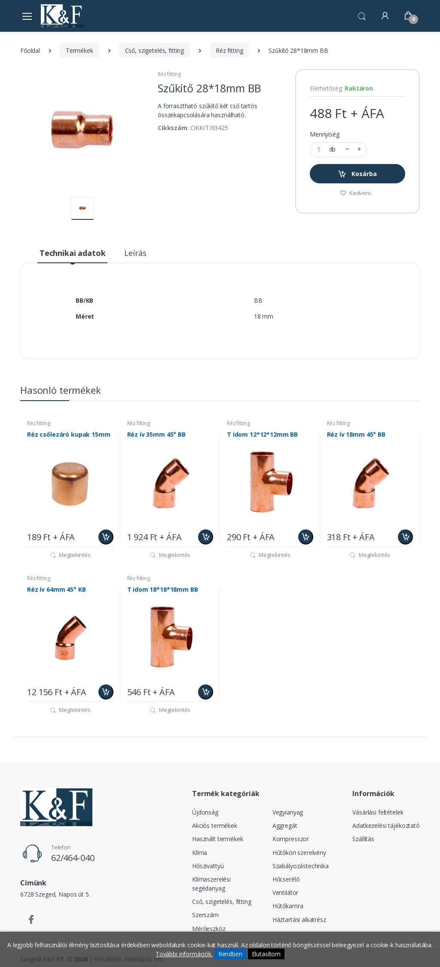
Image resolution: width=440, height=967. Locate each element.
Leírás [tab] (135, 253)
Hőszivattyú (207, 866)
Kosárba (357, 174)
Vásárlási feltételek (377, 812)
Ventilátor (285, 892)
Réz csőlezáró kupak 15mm (68, 434)
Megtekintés (70, 555)
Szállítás (363, 839)
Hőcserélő (285, 879)
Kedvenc (356, 193)
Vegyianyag (287, 812)
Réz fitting (229, 50)
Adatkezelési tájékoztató (386, 825)
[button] (362, 15)
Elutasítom (266, 954)
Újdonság (205, 812)
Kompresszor (290, 839)
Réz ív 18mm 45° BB (356, 434)
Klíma (199, 852)
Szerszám (205, 915)
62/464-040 (73, 858)
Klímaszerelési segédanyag (211, 883)
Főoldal (30, 50)
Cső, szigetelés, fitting (154, 50)
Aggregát (284, 825)
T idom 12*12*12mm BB (262, 434)
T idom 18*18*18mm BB (162, 589)
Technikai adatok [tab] (73, 253)
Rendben (230, 954)
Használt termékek (217, 839)
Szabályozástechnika (300, 866)
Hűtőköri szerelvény (299, 852)
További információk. (184, 954)
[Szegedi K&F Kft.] (63, 15)
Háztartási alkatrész (299, 919)
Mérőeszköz (209, 928)
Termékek (79, 50)
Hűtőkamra (287, 906)
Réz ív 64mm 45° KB (56, 589)
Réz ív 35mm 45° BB (156, 434)
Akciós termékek (214, 825)
